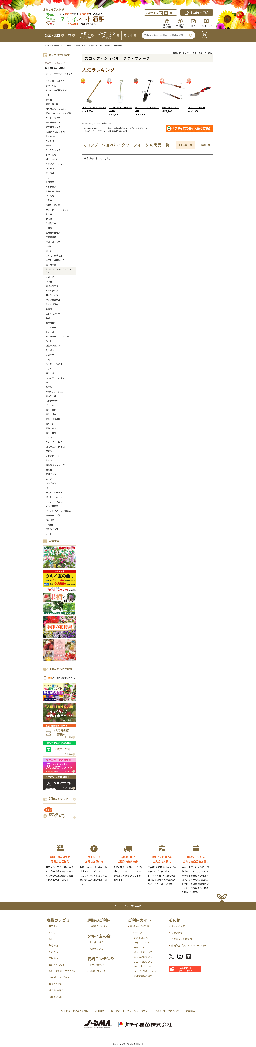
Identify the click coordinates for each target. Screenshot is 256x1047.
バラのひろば (56, 990)
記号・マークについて (167, 1011)
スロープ (50, 276)
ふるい (49, 460)
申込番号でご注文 (99, 926)
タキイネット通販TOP (53, 45)
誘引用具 (50, 519)
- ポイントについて (142, 952)
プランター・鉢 (53, 455)
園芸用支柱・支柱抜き (56, 108)
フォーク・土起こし (55, 441)
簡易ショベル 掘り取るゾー (147, 109)
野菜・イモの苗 (57, 964)
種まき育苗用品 (53, 299)
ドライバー (51, 327)
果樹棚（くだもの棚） (56, 131)
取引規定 (115, 1011)
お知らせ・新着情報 (181, 939)
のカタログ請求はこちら (61, 678)
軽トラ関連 (51, 186)
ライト (49, 533)
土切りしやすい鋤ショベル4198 (120, 109)
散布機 (49, 218)
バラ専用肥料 (52, 400)
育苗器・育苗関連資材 (56, 90)
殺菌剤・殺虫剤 (53, 205)
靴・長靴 (50, 173)
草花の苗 (53, 945)
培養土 (49, 359)
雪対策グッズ (52, 529)
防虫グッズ (51, 483)
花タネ (52, 932)
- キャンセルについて (143, 966)
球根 (51, 939)
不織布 (49, 451)
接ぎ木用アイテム (54, 313)
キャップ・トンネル (55, 163)
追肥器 (49, 308)
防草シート (51, 478)
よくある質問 (178, 926)
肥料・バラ (51, 428)
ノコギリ (50, 354)
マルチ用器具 (52, 506)
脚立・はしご (52, 159)
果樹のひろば (56, 996)
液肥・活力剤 (52, 104)
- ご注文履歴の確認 (142, 976)
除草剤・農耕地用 (54, 255)
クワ (48, 177)
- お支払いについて (142, 956)
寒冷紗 (49, 145)
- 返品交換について (142, 961)
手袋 (48, 318)
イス (48, 95)
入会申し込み (96, 948)
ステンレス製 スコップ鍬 (94, 107)
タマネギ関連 (52, 304)
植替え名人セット (170, 107)
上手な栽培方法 (98, 964)
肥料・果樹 (51, 409)
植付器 (49, 99)
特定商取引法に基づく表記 (74, 1011)
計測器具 (50, 182)
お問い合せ (177, 932)
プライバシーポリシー (138, 1011)
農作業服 (50, 350)
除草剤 (49, 250)
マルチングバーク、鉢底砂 (58, 510)
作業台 (49, 200)
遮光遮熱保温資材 (54, 232)
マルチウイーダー (196, 107)
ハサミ (49, 368)
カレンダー (51, 140)
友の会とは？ (96, 942)
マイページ (136, 932)
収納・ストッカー (54, 241)
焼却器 (49, 246)
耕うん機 (50, 195)
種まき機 (50, 373)
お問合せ (193, 26)
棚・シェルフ (52, 295)
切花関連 (50, 168)
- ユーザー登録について (144, 971)
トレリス (50, 331)
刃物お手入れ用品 (54, 391)
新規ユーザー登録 (139, 926)
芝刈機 (49, 227)
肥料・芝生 (51, 414)
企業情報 (190, 1011)
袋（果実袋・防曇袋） (56, 446)
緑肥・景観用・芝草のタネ (62, 971)
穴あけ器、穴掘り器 (55, 81)
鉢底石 (49, 387)
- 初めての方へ (140, 937)
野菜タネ (53, 926)
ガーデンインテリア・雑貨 (58, 113)
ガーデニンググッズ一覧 (75, 45)
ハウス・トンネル (54, 364)
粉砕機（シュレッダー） (57, 464)
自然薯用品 (51, 223)
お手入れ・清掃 (53, 191)
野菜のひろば (56, 984)
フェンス (50, 437)
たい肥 (49, 281)
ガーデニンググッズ (54, 63)
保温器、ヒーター (54, 492)
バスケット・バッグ (55, 377)
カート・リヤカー (54, 117)
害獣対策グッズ (53, 122)
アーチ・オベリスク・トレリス (59, 75)
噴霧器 (49, 469)
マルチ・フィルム (54, 501)
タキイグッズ (52, 290)
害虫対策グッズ (53, 127)
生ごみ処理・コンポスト (57, 336)
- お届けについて (141, 942)
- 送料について (140, 947)
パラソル (50, 405)
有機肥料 (50, 524)
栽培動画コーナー (99, 971)
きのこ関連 (51, 154)
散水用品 (50, 214)
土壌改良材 (51, 322)
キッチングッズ (53, 150)
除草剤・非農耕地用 (55, 260)
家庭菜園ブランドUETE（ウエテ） (189, 945)
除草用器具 (51, 264)
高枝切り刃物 (52, 286)
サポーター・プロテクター (58, 209)
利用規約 (99, 1011)
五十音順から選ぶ (54, 68)
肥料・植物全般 (53, 418)
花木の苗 (53, 952)
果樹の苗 (53, 958)
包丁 (48, 487)
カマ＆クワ (51, 136)
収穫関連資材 (52, 237)
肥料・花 (50, 423)
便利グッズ (51, 474)
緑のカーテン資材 (54, 515)
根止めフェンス (53, 345)
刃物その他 (51, 396)
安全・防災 (51, 85)
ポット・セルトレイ (55, 497)
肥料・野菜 (51, 432)
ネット (49, 341)
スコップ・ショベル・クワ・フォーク (59, 271)
